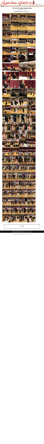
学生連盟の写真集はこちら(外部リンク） (22, 11)
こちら (28, 232)
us (30, 231)
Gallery (2, 6)
